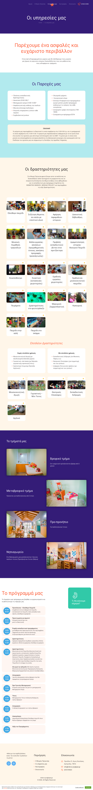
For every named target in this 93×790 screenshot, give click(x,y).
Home (40, 22)
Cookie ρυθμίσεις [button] (79, 787)
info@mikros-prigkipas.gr (72, 767)
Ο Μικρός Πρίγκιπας (42, 761)
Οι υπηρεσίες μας (41, 764)
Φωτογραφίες (40, 767)
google (5, 788)
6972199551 (68, 770)
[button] (8, 462)
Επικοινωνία (39, 769)
